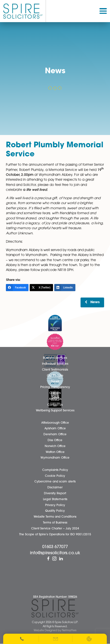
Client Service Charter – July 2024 (55, 528)
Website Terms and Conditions (55, 516)
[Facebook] (17, 287)
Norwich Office (55, 446)
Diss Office (55, 440)
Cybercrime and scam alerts (55, 481)
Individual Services (55, 363)
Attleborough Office (55, 422)
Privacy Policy (55, 505)
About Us (55, 399)
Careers (55, 393)
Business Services (55, 358)
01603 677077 (55, 547)
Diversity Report (55, 493)
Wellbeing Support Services (55, 410)
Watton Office (55, 452)
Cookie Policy (55, 476)
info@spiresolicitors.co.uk (55, 553)
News (95, 302)
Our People (55, 375)
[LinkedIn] (64, 287)
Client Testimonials (55, 369)
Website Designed (45, 630)
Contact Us (55, 405)
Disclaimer (55, 487)
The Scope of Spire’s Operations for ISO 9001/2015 (55, 534)
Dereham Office (55, 434)
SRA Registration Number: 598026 (55, 597)
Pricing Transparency (55, 387)
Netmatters (69, 630)
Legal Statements (55, 499)
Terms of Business (55, 522)
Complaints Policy (55, 470)
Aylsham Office (55, 428)
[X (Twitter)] (41, 287)
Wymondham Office (55, 457)
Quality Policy (55, 510)
